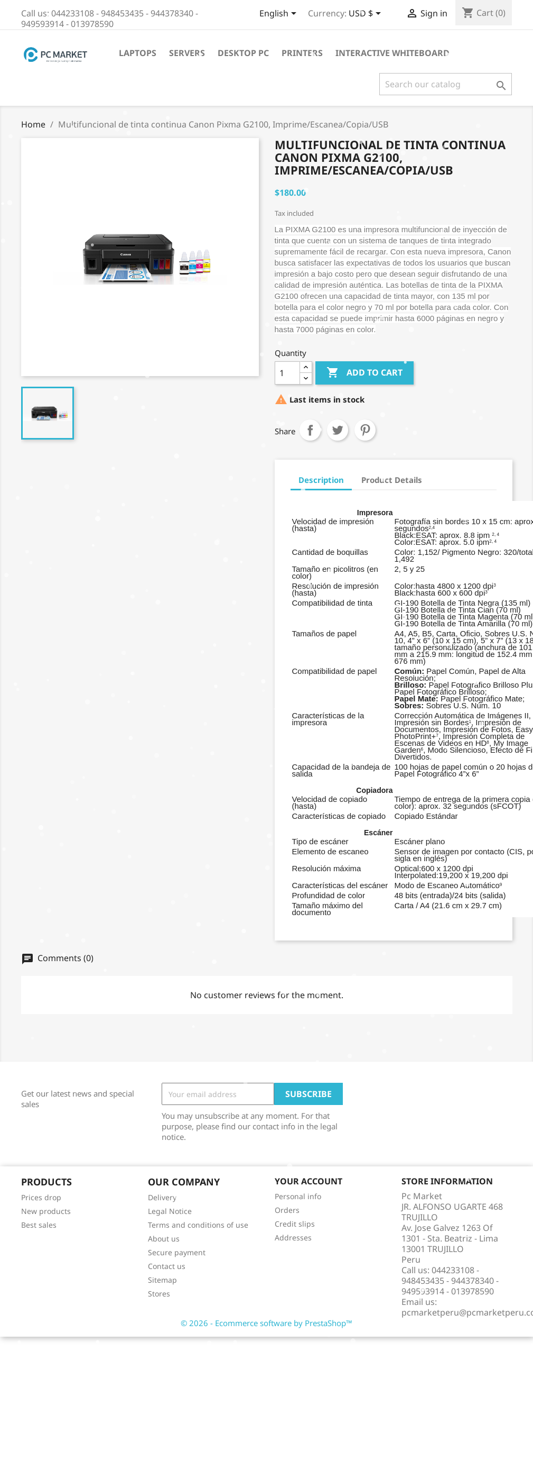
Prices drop (41, 1197)
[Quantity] (287, 373)
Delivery (162, 1197)
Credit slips (295, 1224)
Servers (187, 53)
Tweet (337, 430)
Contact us (166, 1266)
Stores (159, 1294)
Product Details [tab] (391, 479)
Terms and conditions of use (198, 1225)
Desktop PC (243, 53)
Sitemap (162, 1280)
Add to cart (364, 373)
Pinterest (365, 430)
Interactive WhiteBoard (392, 53)
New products (46, 1211)
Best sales (39, 1225)
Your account (308, 1181)
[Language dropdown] (279, 14)
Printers (302, 53)
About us (164, 1239)
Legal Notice (170, 1211)
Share (310, 430)
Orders (287, 1210)
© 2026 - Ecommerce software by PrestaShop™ (266, 1323)
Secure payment (176, 1252)
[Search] (445, 84)
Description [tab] (321, 479)
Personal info (298, 1196)
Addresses (293, 1237)
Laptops (137, 53)
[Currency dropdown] (367, 14)
